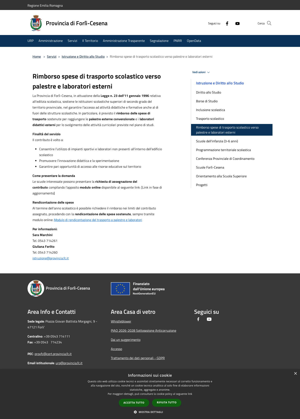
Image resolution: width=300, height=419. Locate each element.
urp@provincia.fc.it (69, 362)
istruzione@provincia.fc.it (50, 258)
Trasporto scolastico (210, 118)
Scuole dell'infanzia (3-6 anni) (217, 141)
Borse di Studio (207, 101)
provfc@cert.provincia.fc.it (53, 353)
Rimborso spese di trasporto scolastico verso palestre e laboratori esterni (227, 130)
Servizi (51, 56)
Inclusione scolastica (210, 109)
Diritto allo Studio (208, 92)
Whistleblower (121, 321)
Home (36, 56)
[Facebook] (220, 23)
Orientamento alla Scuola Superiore (221, 176)
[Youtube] (230, 23)
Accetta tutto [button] (134, 402)
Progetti (202, 184)
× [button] (295, 373)
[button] (150, 412)
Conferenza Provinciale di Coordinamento (225, 158)
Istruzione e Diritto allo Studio (83, 56)
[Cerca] (267, 23)
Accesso (116, 348)
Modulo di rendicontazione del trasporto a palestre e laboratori (98, 219)
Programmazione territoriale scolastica (223, 149)
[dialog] (150, 394)
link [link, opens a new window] (190, 394)
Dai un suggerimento (125, 339)
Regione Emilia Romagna (45, 5)
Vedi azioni (201, 72)
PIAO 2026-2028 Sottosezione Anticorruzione (143, 330)
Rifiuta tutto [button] (167, 402)
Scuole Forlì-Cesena (210, 167)
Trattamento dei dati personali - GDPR (138, 357)
